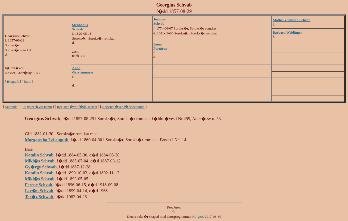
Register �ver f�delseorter (77, 107)
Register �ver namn (37, 107)
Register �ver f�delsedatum (123, 107)
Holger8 (198, 216)
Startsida (11, 107)
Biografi (13, 81)
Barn (27, 81)
